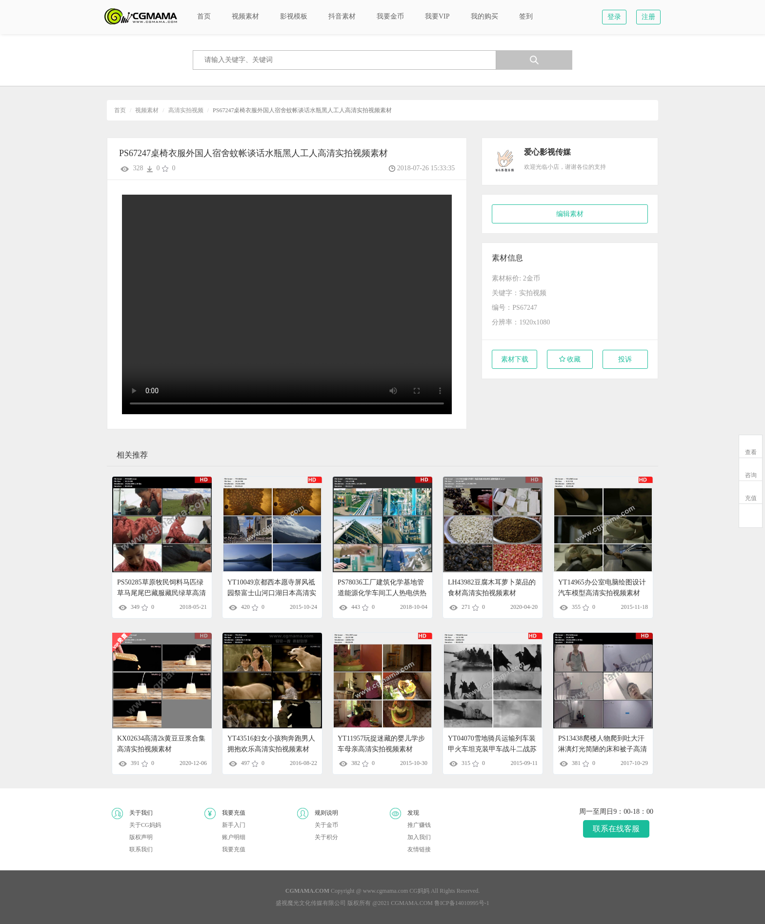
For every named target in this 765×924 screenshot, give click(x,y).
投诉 (625, 359)
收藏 (570, 359)
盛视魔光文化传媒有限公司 (311, 903)
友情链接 (419, 849)
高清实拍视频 (185, 110)
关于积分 (326, 837)
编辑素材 (570, 214)
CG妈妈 (419, 890)
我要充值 (233, 849)
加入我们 (419, 837)
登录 (614, 16)
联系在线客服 (616, 828)
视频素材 (147, 110)
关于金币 (326, 825)
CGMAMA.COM (412, 903)
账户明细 (233, 837)
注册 (648, 16)
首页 (120, 110)
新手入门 (233, 825)
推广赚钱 (419, 825)
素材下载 (514, 359)
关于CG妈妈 (145, 825)
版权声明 (141, 837)
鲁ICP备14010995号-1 (461, 903)
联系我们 (141, 849)
